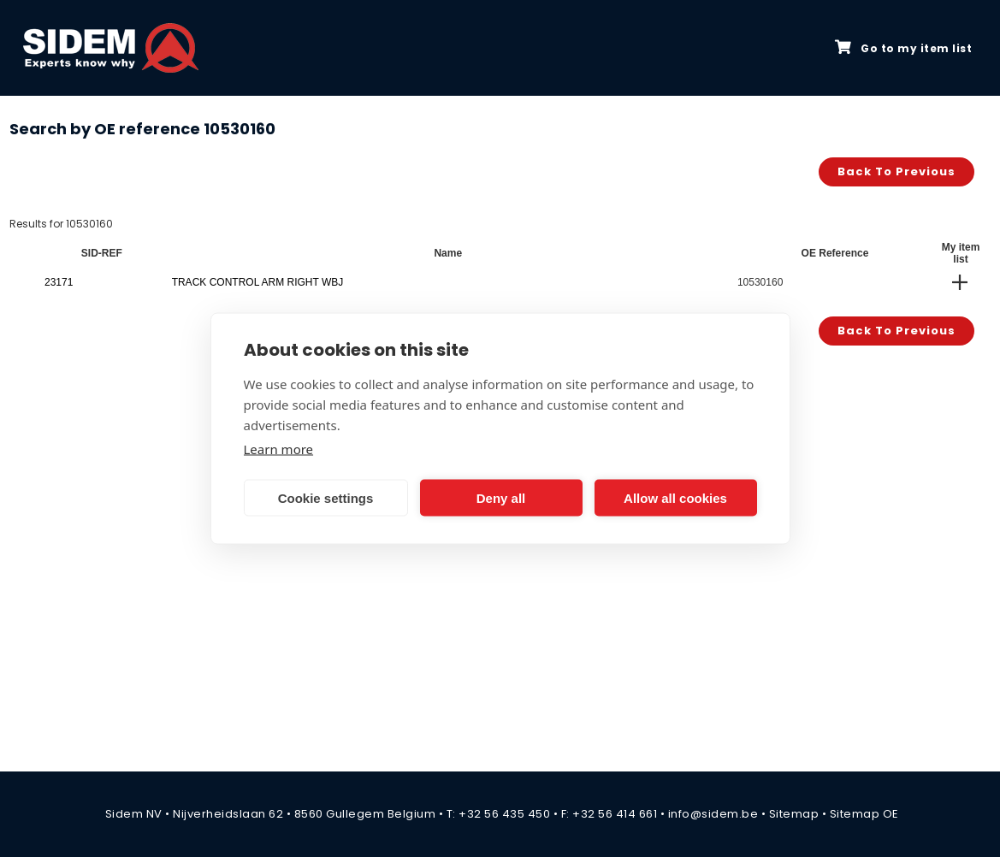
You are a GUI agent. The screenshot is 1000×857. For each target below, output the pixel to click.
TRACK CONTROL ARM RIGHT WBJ (258, 282)
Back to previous (896, 171)
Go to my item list (903, 48)
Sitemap (794, 814)
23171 (58, 282)
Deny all (501, 497)
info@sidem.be (713, 814)
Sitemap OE (864, 814)
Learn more (279, 449)
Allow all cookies (675, 497)
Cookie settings (326, 497)
